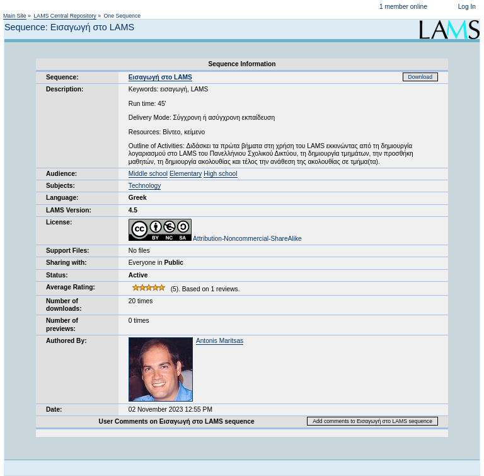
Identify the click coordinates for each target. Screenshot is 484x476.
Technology (145, 185)
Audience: (61, 173)
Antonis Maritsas (219, 340)
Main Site (14, 16)
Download (420, 77)
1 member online (403, 6)
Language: (62, 197)
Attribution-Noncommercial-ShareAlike (215, 238)
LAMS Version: (68, 210)
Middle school (148, 173)
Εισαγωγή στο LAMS (160, 77)
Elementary (186, 173)
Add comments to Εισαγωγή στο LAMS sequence (372, 421)
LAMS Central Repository (64, 16)
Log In (467, 6)
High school (220, 173)
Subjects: (60, 185)
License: (59, 222)
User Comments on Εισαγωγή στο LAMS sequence (177, 421)
